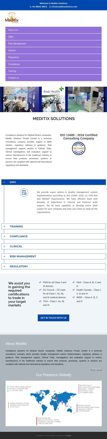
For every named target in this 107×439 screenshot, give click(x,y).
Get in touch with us (53, 318)
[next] (103, 99)
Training (12, 71)
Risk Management (17, 43)
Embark (68, 436)
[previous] (3, 99)
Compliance (14, 64)
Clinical (11, 50)
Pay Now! (96, 369)
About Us (13, 30)
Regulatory (13, 57)
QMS (10, 37)
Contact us (13, 78)
